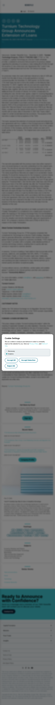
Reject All (11, 366)
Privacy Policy (34, 344)
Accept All (11, 360)
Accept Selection (28, 360)
